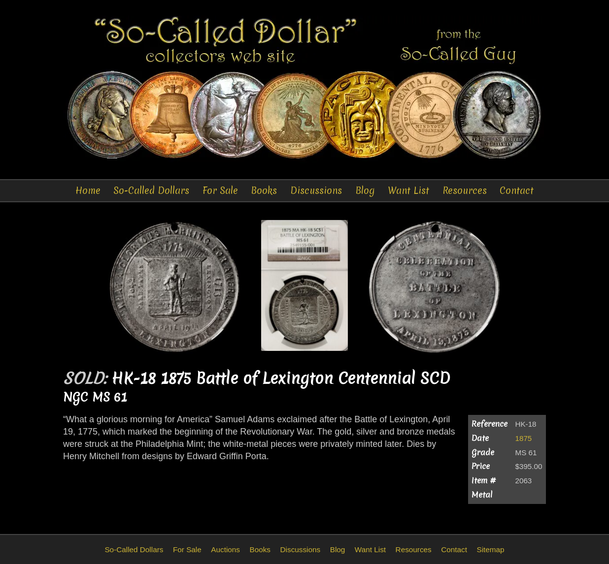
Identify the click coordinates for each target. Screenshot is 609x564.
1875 (523, 438)
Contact (517, 190)
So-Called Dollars (151, 190)
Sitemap (490, 549)
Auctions (225, 549)
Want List (408, 190)
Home (88, 190)
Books (264, 190)
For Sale (220, 190)
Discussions (316, 190)
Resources (464, 190)
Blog (365, 190)
